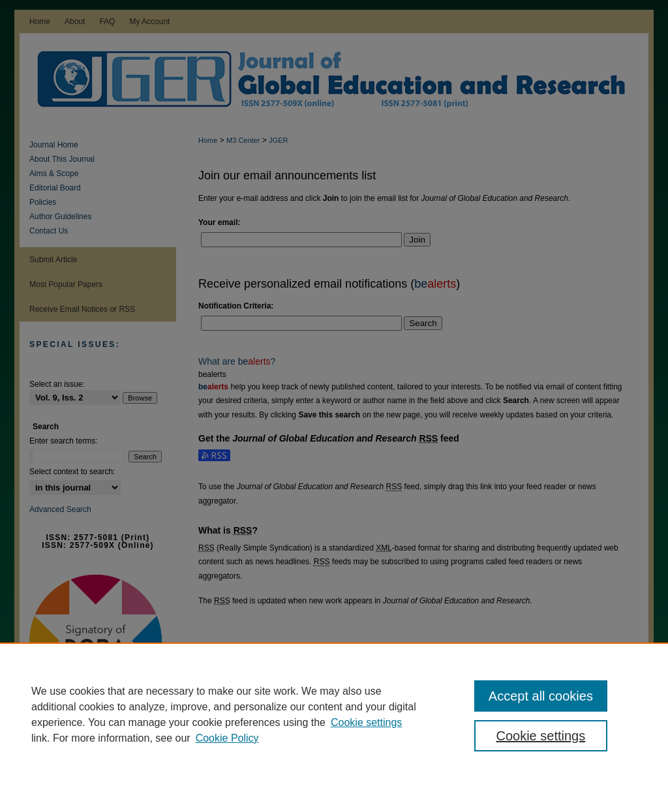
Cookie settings (366, 722)
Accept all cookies (541, 696)
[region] (334, 714)
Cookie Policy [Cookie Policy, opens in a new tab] (227, 738)
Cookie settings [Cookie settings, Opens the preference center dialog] (540, 736)
